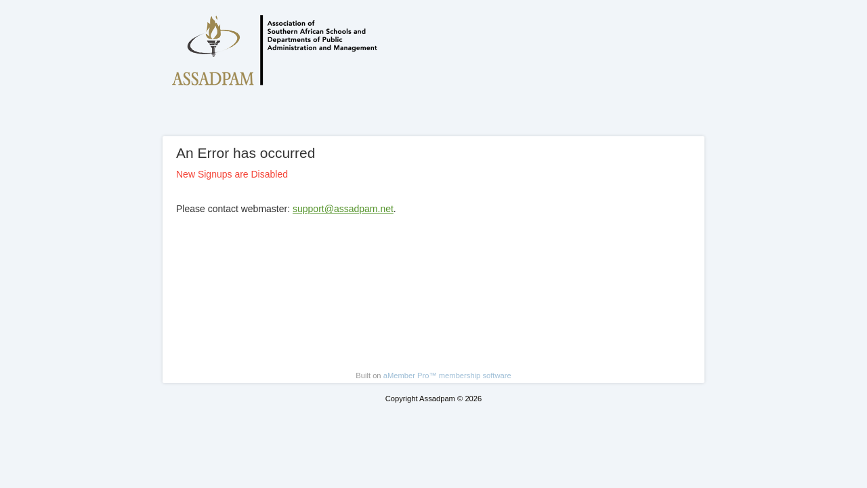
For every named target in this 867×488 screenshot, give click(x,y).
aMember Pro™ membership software (447, 375)
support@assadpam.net (343, 208)
